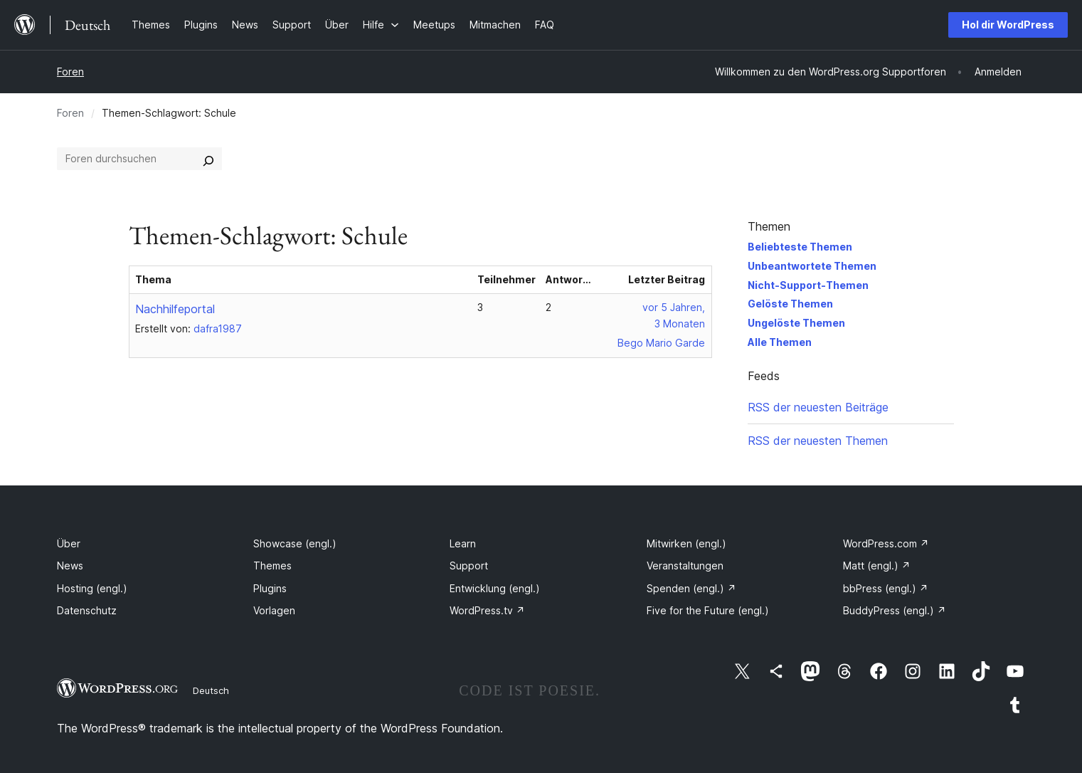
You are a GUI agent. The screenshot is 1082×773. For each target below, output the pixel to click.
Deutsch (211, 690)
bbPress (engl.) (885, 588)
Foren (70, 71)
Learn (463, 543)
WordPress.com (886, 543)
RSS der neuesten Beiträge (818, 407)
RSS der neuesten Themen (818, 440)
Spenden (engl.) (691, 588)
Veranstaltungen (685, 565)
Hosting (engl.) (92, 588)
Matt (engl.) (877, 565)
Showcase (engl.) (294, 543)
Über (68, 543)
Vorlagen (274, 610)
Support (469, 565)
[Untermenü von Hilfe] (381, 24)
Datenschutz (87, 610)
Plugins (270, 588)
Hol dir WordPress (1008, 25)
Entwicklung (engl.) (495, 588)
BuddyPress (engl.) (894, 610)
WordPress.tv (487, 610)
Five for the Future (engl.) (708, 610)
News (70, 565)
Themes (272, 565)
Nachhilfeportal (175, 309)
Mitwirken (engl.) (686, 543)
